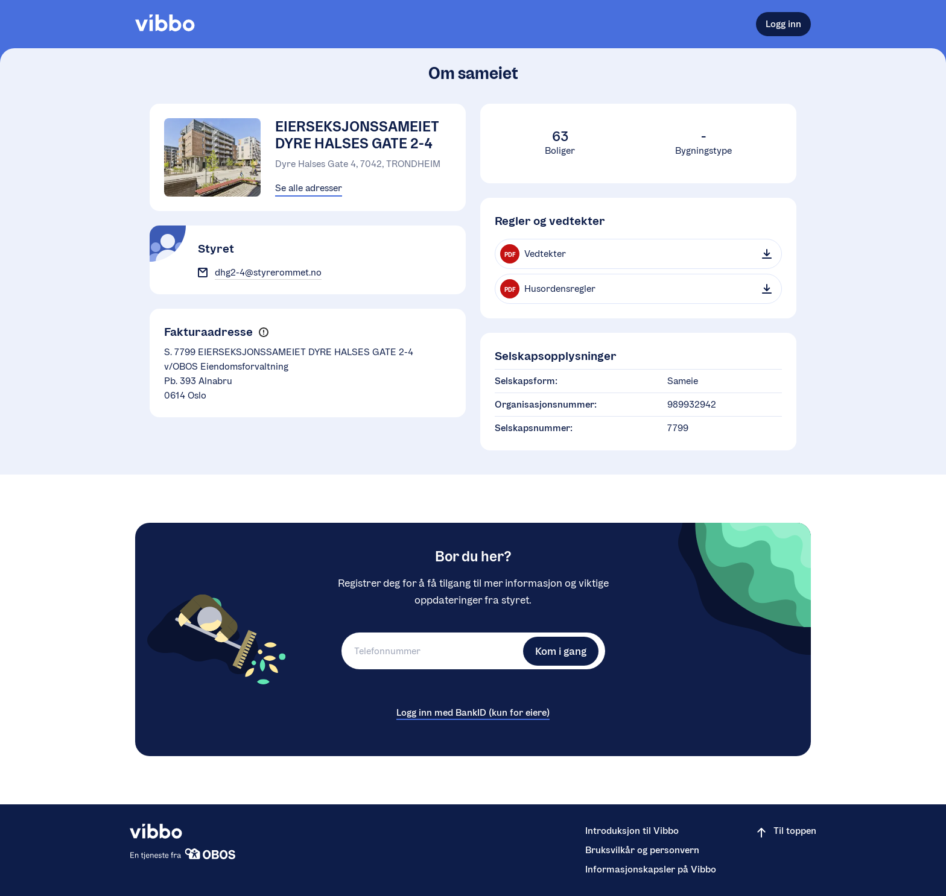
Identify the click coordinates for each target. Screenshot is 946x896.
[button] (263, 332)
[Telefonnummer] (430, 651)
